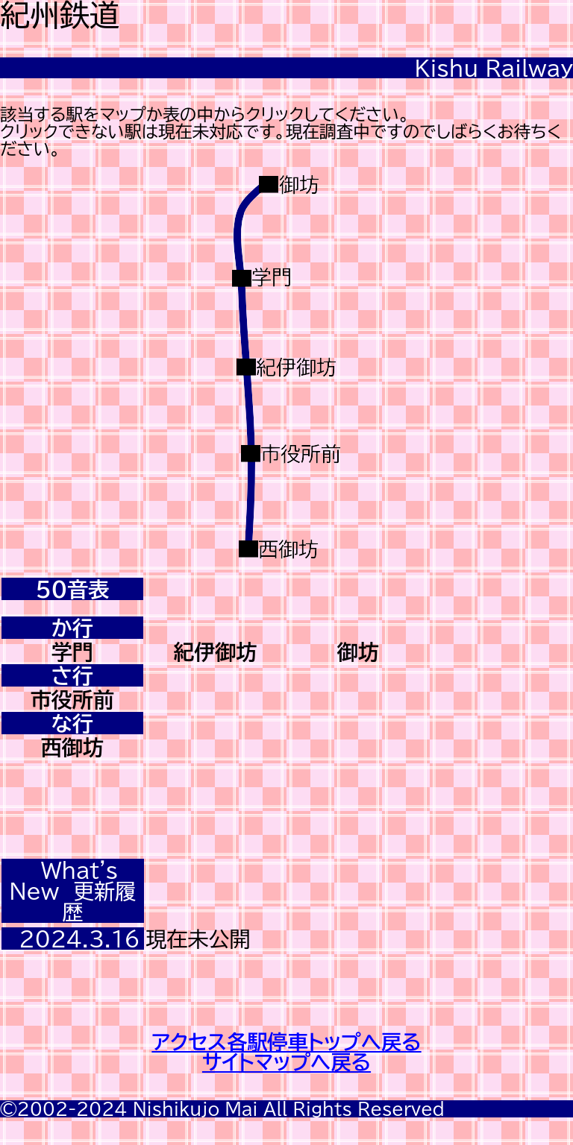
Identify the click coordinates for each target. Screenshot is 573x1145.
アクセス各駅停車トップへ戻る (286, 1042)
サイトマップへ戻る (286, 1062)
